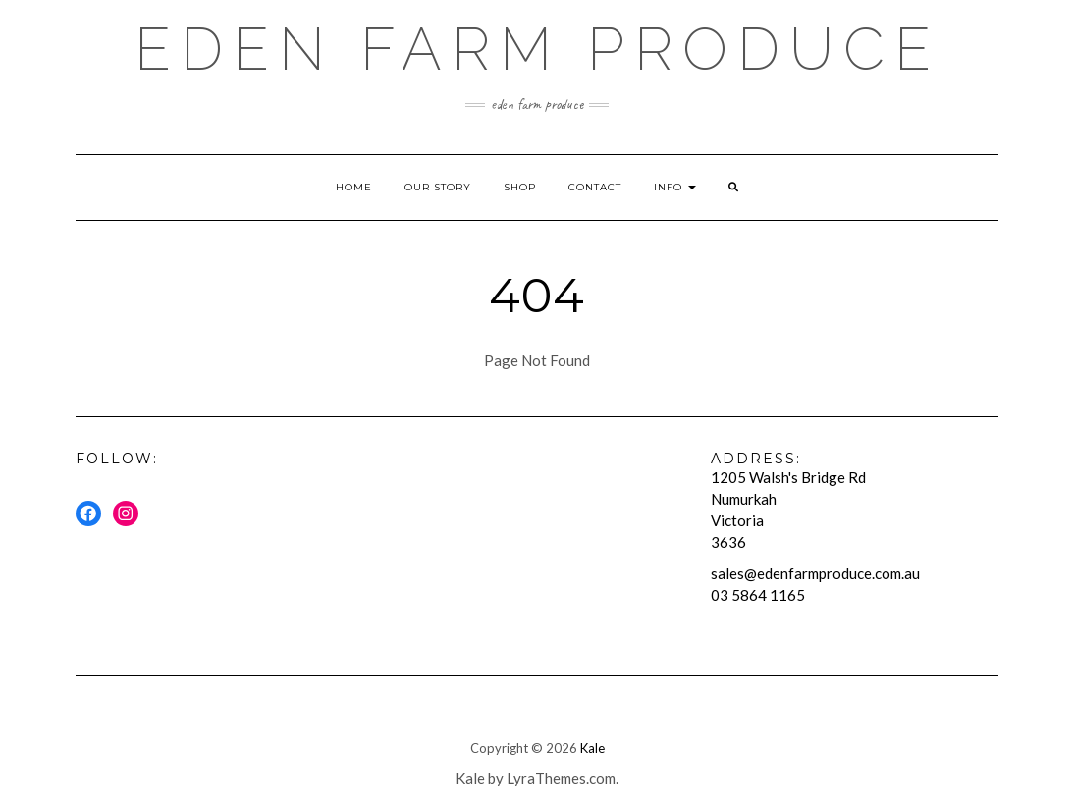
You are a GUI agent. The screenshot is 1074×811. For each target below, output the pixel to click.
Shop (520, 187)
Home (354, 187)
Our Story (437, 187)
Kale (592, 748)
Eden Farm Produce (537, 49)
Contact (594, 187)
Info (675, 187)
